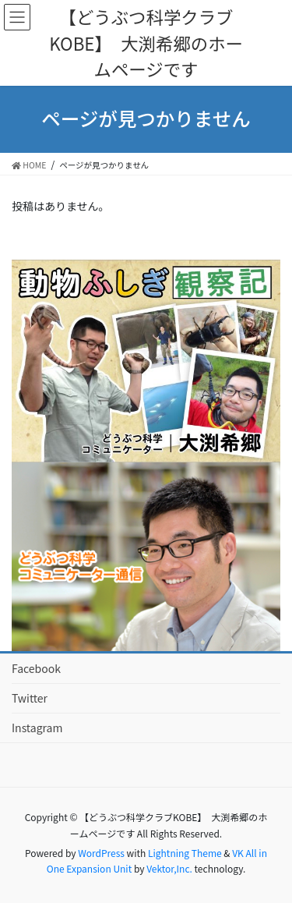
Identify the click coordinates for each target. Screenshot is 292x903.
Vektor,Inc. (169, 868)
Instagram (37, 727)
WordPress (101, 852)
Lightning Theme (185, 852)
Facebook (36, 668)
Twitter (29, 698)
